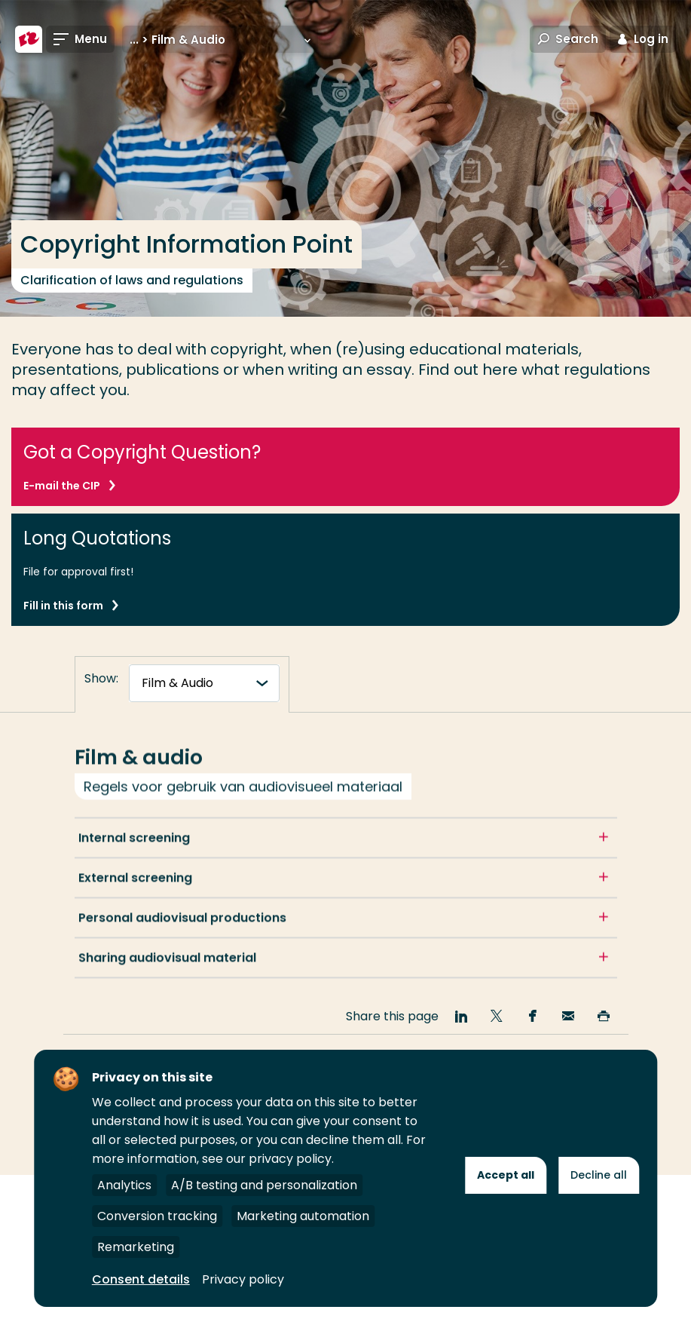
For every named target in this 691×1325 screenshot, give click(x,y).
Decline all (598, 1174)
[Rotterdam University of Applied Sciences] (28, 39)
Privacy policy (243, 1279)
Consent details (141, 1279)
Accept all (505, 1174)
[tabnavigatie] (204, 683)
